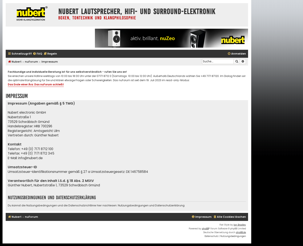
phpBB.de (241, 232)
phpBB (205, 228)
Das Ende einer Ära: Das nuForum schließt (36, 84)
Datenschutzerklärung (170, 205)
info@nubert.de (30, 158)
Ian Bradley (240, 224)
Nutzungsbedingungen (133, 205)
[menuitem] (37, 54)
